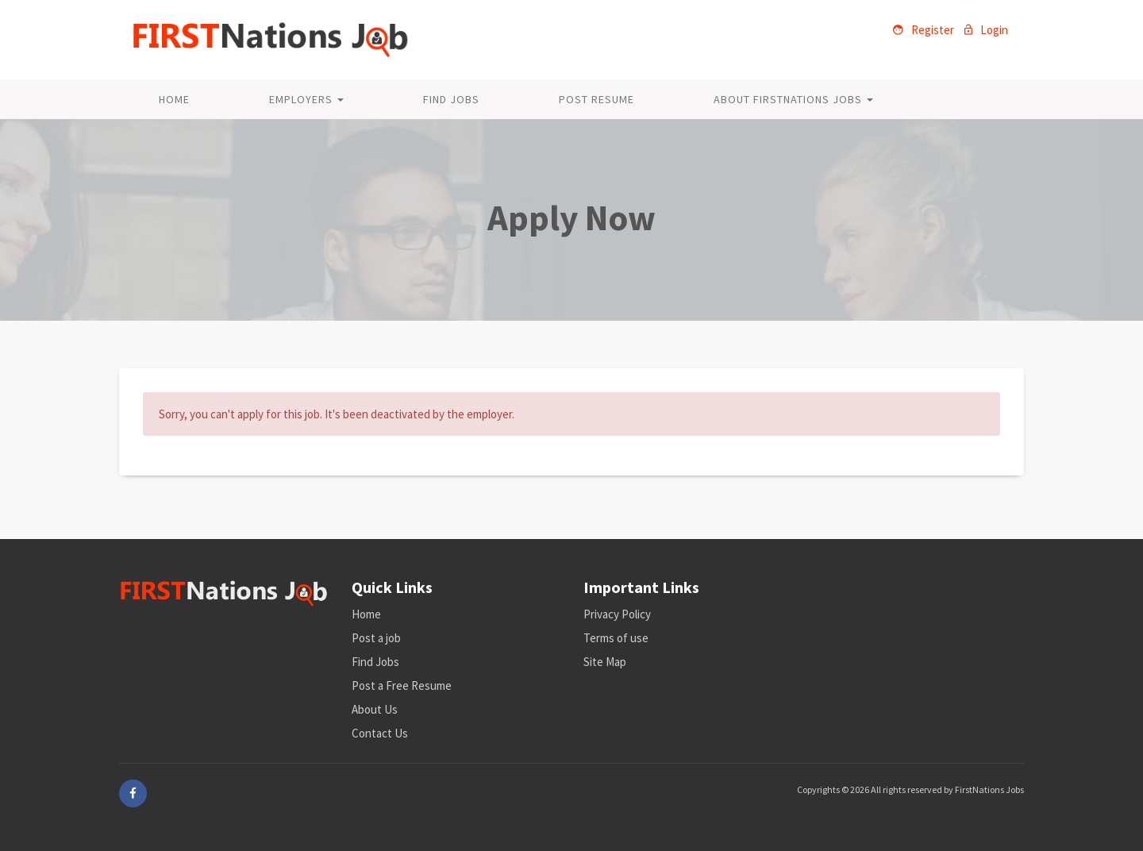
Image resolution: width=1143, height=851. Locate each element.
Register (923, 29)
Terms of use (615, 637)
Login (986, 29)
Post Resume (596, 99)
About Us (375, 709)
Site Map (604, 661)
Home (174, 99)
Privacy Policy (617, 614)
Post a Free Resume (402, 685)
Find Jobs (451, 99)
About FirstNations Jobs (793, 99)
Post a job (376, 637)
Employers (306, 99)
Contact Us (380, 733)
